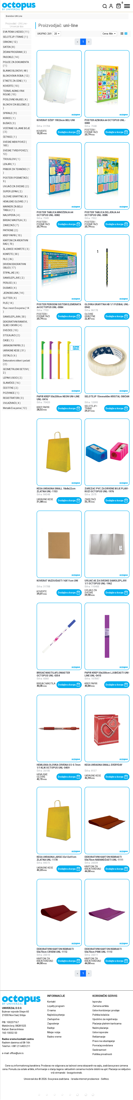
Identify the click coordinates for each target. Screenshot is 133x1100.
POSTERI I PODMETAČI (91, 131)
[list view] (121, 33)
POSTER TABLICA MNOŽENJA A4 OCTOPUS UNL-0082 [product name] (55, 213)
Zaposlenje (53, 1023)
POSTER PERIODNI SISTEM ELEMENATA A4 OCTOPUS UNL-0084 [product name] (59, 306)
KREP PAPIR (43, 407)
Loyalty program (56, 1006)
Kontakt (51, 1001)
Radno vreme (54, 1036)
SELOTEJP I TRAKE (91, 407)
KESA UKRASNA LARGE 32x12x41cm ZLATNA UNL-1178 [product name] (56, 858)
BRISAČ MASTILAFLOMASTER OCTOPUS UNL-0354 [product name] (53, 674)
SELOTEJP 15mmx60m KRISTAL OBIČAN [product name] (107, 396)
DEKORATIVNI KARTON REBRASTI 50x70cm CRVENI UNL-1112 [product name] (55, 950)
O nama (51, 1010)
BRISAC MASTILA (46, 683)
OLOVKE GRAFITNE (90, 315)
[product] (59, 83)
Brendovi (10, 16)
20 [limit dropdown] (56, 33)
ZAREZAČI (90, 499)
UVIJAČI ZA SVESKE (91, 591)
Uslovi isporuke (100, 1032)
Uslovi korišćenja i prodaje (106, 1010)
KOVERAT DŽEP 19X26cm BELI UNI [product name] (56, 120)
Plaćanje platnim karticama (106, 1023)
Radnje (51, 1028)
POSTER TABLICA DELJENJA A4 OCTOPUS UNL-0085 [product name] (102, 213)
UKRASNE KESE (45, 499)
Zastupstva (53, 1019)
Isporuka (97, 1001)
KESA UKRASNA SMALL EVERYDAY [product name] (103, 764)
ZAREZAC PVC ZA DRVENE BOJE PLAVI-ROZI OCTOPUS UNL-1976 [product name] (107, 490)
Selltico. (105, 1079)
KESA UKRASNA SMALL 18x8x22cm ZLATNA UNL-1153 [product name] (56, 490)
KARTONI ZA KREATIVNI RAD (93, 867)
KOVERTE (42, 131)
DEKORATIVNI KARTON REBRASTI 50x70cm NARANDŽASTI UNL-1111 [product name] (104, 858)
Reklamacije (98, 1036)
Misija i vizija (53, 1032)
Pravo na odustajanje (103, 1041)
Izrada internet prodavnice (85, 1079)
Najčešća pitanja (56, 1014)
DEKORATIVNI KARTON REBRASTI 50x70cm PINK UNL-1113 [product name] (103, 950)
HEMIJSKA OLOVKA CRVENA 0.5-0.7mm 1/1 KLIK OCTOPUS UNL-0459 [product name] (59, 766)
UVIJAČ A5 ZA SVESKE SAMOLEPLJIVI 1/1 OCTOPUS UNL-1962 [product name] (105, 582)
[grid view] (125, 33)
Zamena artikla (100, 1006)
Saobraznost (99, 1049)
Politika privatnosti (102, 1054)
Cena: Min (108, 33)
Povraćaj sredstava (102, 1045)
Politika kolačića (100, 1014)
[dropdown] (111, 6)
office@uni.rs (17, 1053)
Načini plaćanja (100, 1028)
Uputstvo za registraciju (105, 1019)
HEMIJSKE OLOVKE (42, 775)
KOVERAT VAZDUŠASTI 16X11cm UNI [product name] (57, 580)
